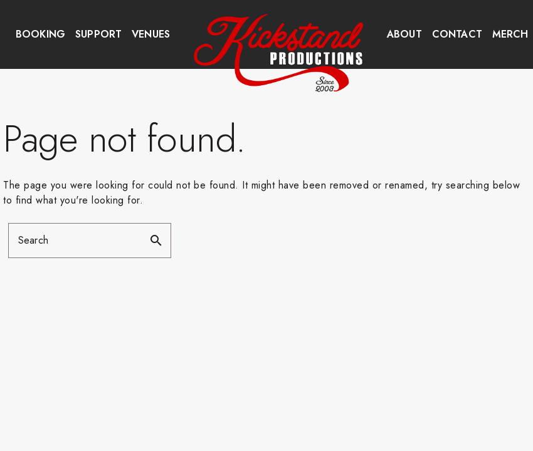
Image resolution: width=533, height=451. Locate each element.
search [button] (156, 240)
